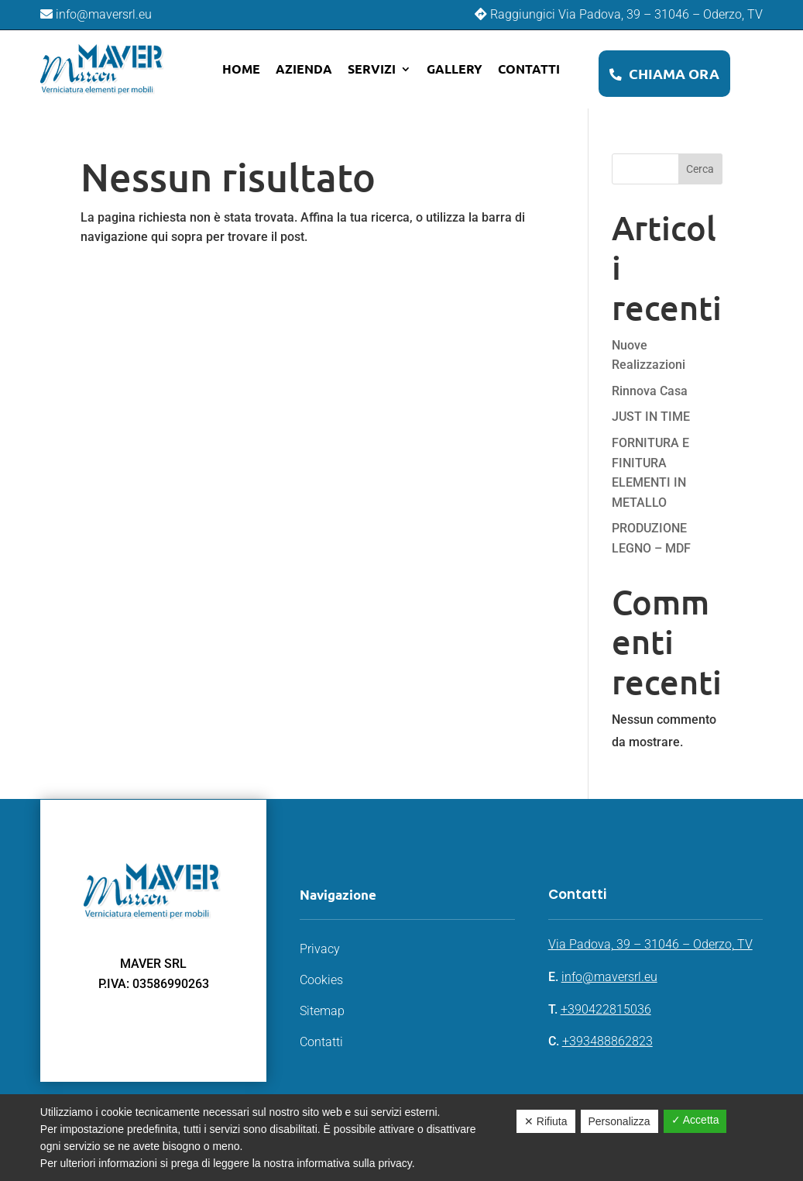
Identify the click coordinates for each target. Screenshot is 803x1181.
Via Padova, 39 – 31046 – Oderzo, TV (650, 944)
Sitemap (322, 1011)
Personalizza (619, 1121)
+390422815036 (606, 1009)
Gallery (454, 68)
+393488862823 (607, 1041)
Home (241, 68)
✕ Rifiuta (546, 1121)
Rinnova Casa (650, 391)
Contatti (529, 68)
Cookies (321, 980)
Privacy (320, 949)
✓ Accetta (695, 1120)
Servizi (372, 68)
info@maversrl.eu (609, 976)
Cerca (700, 169)
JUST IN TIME (651, 416)
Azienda (304, 68)
